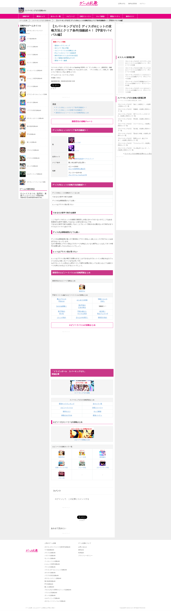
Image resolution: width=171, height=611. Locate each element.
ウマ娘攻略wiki (49, 550)
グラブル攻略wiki (50, 553)
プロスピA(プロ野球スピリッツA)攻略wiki (58, 590)
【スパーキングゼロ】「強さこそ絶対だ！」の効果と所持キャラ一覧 (134, 105)
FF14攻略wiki (49, 584)
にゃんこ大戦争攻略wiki (52, 564)
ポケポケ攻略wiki (50, 572)
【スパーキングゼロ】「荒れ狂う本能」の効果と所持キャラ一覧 (134, 134)
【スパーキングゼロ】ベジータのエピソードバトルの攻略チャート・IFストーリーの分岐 (138, 90)
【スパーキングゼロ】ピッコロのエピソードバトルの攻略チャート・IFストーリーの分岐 (138, 76)
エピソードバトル (66, 407)
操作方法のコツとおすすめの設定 (66, 55)
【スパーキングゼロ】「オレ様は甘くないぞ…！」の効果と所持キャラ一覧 (134, 149)
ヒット (73, 150)
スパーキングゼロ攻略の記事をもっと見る (138, 153)
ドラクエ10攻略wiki (51, 592)
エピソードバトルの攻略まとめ (65, 50)
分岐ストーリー (85, 16)
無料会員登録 (132, 3)
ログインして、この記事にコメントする (72, 499)
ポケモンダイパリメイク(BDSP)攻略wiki (57, 547)
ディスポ (74, 142)
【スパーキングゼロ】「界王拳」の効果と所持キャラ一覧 (134, 120)
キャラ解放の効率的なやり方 (65, 58)
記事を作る (121, 3)
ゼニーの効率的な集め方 (76, 169)
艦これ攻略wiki (49, 587)
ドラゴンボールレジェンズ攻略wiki (56, 570)
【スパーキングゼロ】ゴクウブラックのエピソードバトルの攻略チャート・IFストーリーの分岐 (138, 63)
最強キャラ (41, 16)
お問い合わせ (82, 547)
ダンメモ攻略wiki (50, 595)
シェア (53, 88)
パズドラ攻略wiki (50, 555)
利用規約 (81, 553)
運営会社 (81, 550)
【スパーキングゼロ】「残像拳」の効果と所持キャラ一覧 (134, 110)
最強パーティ (115, 16)
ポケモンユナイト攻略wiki (53, 578)
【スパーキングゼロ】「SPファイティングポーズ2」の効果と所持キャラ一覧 (134, 115)
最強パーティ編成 (61, 60)
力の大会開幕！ (61, 306)
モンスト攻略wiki (50, 558)
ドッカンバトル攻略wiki (52, 561)
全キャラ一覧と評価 (62, 48)
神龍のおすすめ (66, 415)
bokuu (59, 78)
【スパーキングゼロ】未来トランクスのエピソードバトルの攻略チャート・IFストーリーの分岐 (138, 70)
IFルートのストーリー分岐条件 (65, 53)
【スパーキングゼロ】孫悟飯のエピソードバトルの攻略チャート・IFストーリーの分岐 (138, 83)
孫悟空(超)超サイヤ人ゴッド (81, 159)
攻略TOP (26, 16)
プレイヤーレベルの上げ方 (77, 175)
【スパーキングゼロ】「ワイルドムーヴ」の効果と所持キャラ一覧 (134, 144)
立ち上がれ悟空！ (82, 317)
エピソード (70, 16)
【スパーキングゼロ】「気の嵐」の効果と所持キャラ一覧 (134, 129)
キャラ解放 (100, 16)
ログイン (142, 3)
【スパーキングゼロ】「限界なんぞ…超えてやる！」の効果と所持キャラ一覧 (133, 139)
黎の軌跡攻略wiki (50, 581)
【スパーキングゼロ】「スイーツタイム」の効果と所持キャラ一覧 (134, 125)
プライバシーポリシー (85, 555)
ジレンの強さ (61, 317)
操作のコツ (130, 16)
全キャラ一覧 (56, 16)
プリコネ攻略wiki (50, 567)
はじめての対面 (82, 300)
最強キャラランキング (62, 45)
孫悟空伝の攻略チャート (82, 121)
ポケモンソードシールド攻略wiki (55, 601)
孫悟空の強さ (102, 317)
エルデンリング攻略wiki (52, 598)
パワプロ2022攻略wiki (52, 575)
